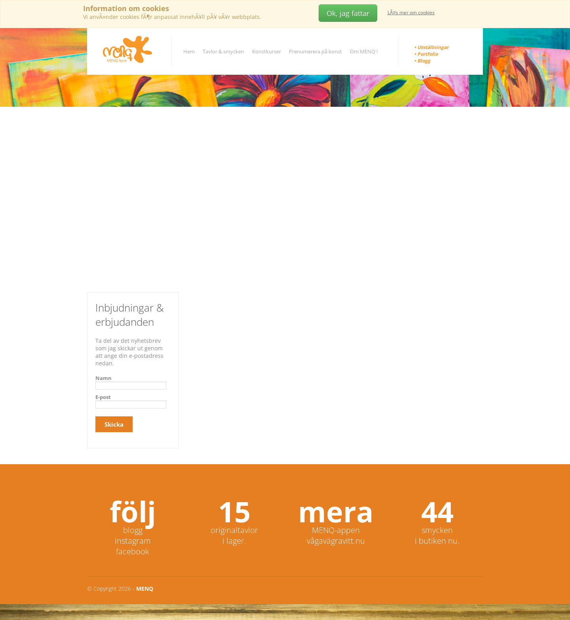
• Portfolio (426, 54)
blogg (132, 530)
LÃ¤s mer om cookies (411, 12)
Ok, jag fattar (348, 13)
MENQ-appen (336, 530)
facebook (132, 551)
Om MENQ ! (364, 51)
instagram (133, 540)
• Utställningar (431, 47)
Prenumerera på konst (315, 51)
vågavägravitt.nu (336, 540)
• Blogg (422, 60)
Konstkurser (266, 51)
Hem (189, 51)
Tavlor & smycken (223, 51)
